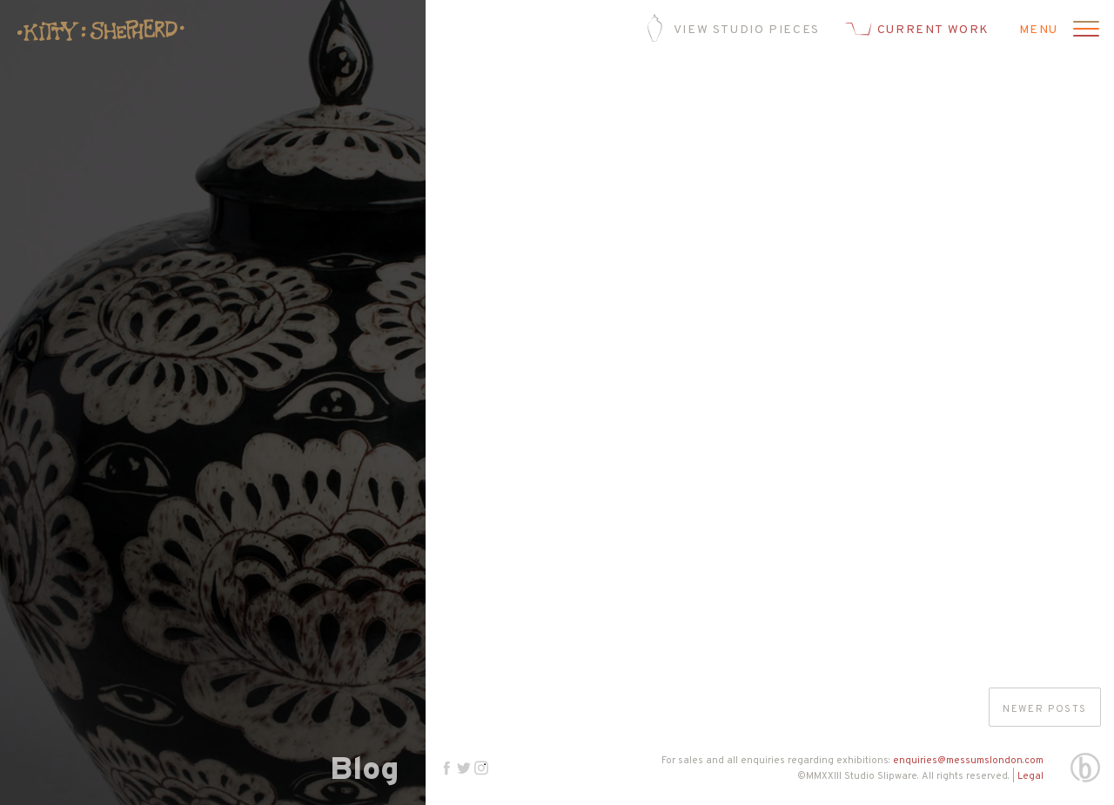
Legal (1030, 776)
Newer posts (1045, 709)
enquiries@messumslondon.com (968, 761)
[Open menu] (1083, 30)
